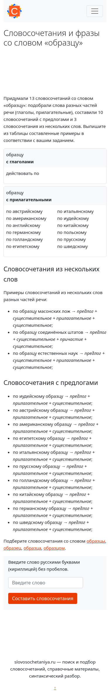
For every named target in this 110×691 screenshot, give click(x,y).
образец (12, 548)
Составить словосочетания (42, 598)
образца (32, 548)
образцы (96, 541)
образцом (54, 548)
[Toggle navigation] (95, 11)
